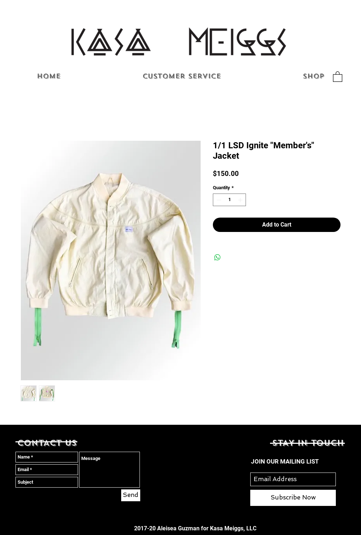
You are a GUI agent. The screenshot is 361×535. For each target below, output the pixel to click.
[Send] (130, 495)
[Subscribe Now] (293, 498)
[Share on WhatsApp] (217, 257)
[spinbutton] (230, 200)
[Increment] (241, 200)
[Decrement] (218, 200)
